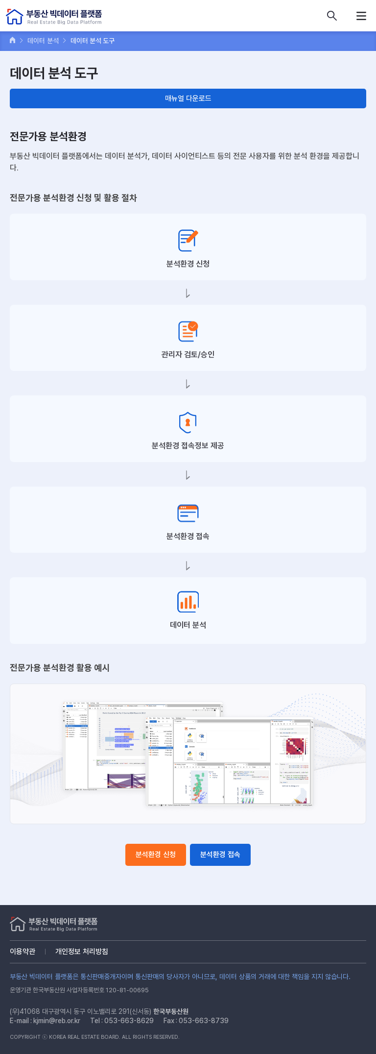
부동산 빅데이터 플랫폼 (54, 17)
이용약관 (22, 951)
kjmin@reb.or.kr (56, 1021)
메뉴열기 (361, 15)
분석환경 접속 (220, 854)
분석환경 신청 (156, 854)
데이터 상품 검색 (332, 15)
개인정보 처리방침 (81, 951)
